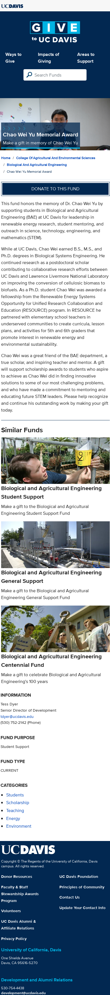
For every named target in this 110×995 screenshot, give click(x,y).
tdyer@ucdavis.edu (17, 716)
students (15, 795)
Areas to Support (85, 57)
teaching (15, 810)
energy (13, 818)
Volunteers (11, 911)
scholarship (17, 802)
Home (5, 157)
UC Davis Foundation (78, 876)
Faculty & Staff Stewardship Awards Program (20, 893)
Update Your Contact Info (82, 907)
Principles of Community (81, 887)
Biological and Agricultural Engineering (37, 164)
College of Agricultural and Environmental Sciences (55, 157)
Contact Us (69, 897)
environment (18, 826)
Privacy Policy (14, 938)
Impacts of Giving (48, 57)
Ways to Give (13, 57)
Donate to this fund (55, 188)
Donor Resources (16, 876)
